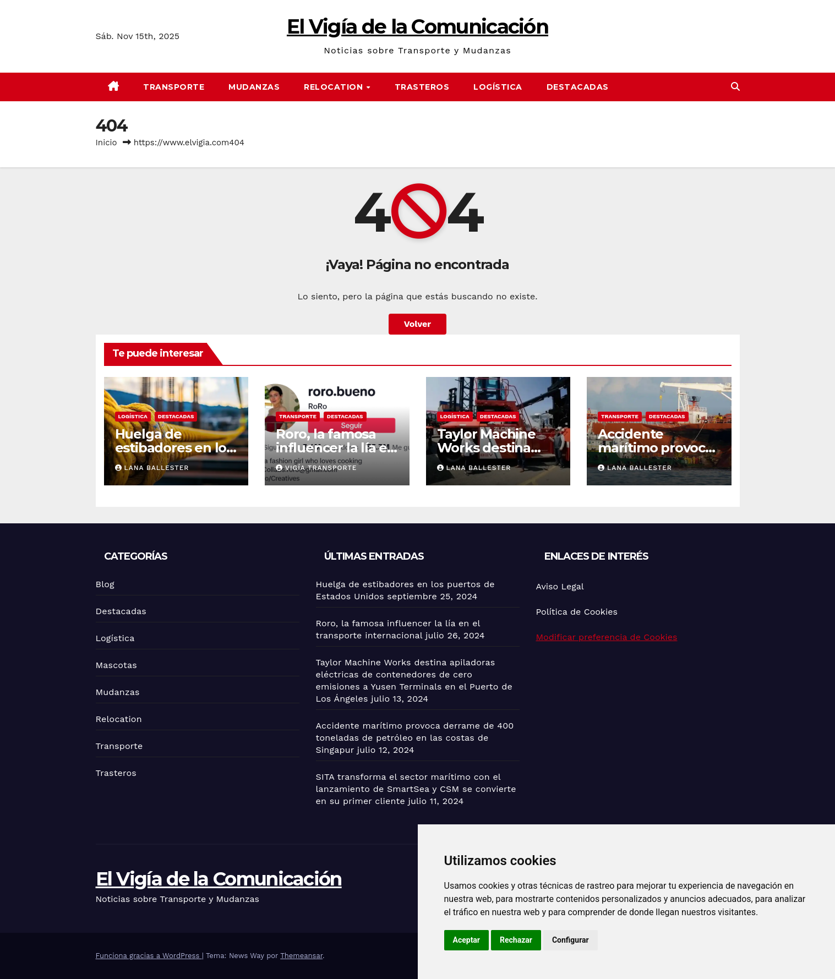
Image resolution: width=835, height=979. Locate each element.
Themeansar (301, 955)
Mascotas (116, 665)
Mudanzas (254, 87)
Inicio (106, 142)
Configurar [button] (570, 940)
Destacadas (578, 87)
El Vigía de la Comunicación (417, 26)
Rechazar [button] (516, 940)
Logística (497, 87)
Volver (418, 324)
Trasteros (422, 87)
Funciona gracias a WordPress (149, 955)
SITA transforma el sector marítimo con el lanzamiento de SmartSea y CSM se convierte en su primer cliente (416, 789)
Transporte (173, 87)
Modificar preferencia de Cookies (607, 637)
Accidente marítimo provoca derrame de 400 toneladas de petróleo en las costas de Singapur (415, 737)
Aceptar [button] (467, 940)
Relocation (334, 87)
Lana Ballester (152, 468)
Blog (105, 584)
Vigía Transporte (316, 468)
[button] (735, 86)
